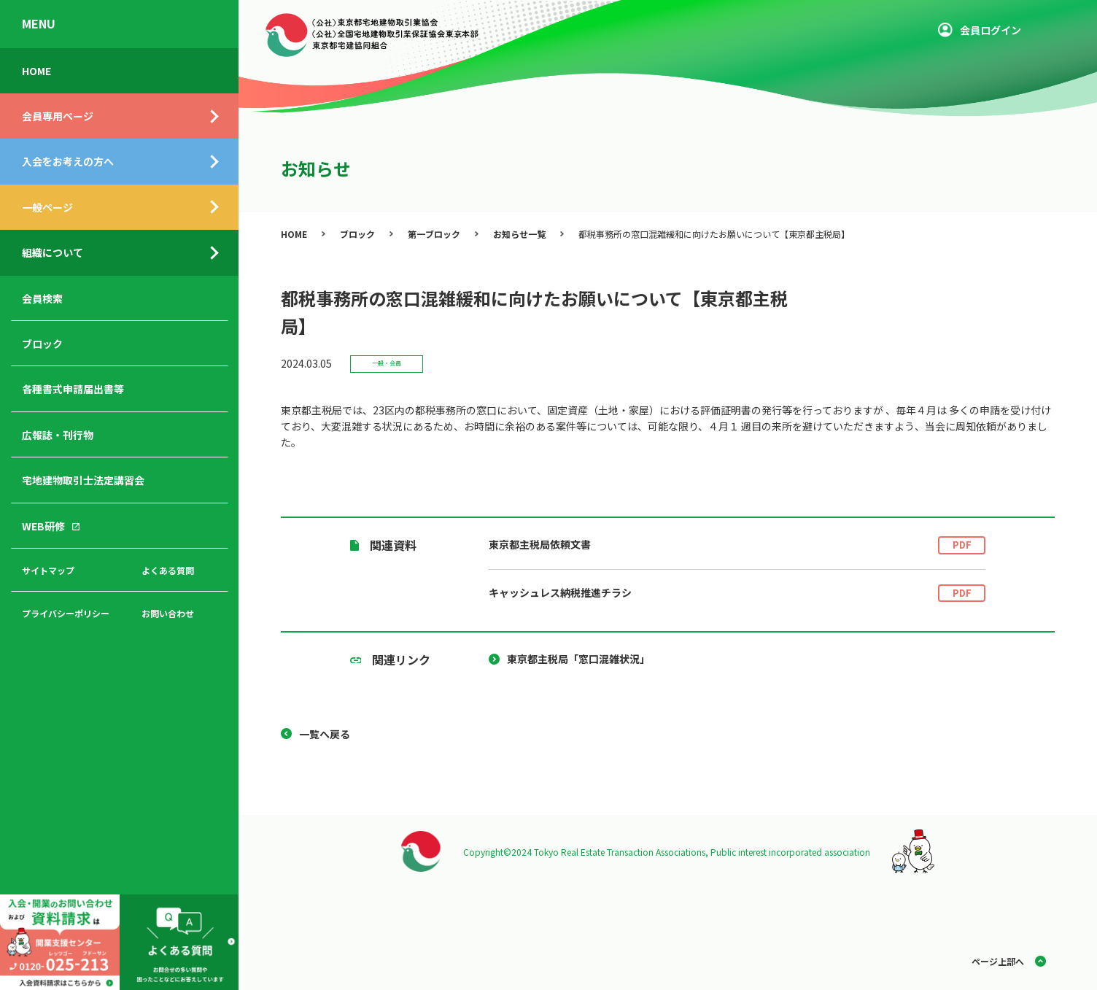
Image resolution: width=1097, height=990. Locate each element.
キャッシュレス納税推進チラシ (737, 593)
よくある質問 (168, 570)
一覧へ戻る (324, 734)
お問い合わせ (168, 613)
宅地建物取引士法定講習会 (83, 480)
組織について (52, 252)
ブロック (42, 343)
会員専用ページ (57, 116)
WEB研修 (43, 526)
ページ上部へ (998, 961)
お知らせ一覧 (519, 234)
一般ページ (47, 207)
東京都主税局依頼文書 (737, 545)
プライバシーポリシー (65, 613)
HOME (36, 70)
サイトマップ (48, 570)
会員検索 (42, 298)
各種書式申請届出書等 (73, 389)
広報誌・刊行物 (57, 435)
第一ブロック (434, 234)
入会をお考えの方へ (68, 161)
